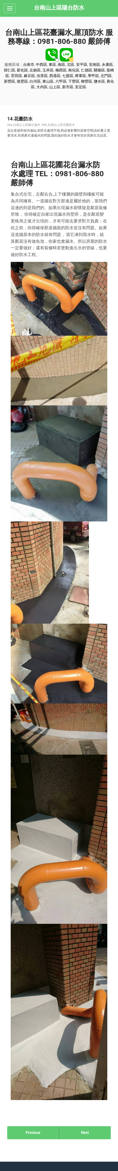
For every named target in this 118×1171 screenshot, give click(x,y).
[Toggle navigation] (10, 8)
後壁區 (22, 81)
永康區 (107, 64)
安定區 (80, 87)
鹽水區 (99, 81)
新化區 (22, 70)
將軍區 (80, 76)
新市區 (67, 87)
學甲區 (93, 76)
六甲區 (61, 81)
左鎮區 (35, 70)
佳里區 (42, 76)
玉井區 (48, 70)
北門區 (106, 76)
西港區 (55, 76)
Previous (33, 1132)
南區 (61, 64)
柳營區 (86, 81)
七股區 (67, 76)
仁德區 (86, 70)
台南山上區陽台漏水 (26, 125)
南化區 (73, 70)
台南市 (28, 64)
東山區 (48, 81)
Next (85, 1132)
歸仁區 (9, 70)
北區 (70, 64)
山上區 (54, 87)
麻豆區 (29, 76)
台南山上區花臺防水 (61, 125)
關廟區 (99, 70)
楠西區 (61, 70)
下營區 (73, 81)
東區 (52, 64)
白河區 (35, 81)
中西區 (41, 64)
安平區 (81, 64)
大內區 (41, 87)
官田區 (16, 76)
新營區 (9, 81)
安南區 (94, 64)
